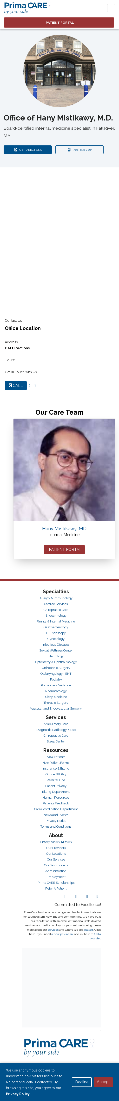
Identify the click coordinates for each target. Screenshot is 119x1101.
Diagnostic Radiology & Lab (56, 730)
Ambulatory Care (56, 724)
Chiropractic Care (56, 610)
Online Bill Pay (56, 774)
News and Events (56, 815)
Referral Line (56, 780)
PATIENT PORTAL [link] (59, 22)
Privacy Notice (56, 821)
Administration (55, 871)
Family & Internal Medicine (56, 621)
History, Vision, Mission (56, 842)
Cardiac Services (56, 604)
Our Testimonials (56, 865)
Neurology (56, 656)
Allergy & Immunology (56, 598)
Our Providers (56, 848)
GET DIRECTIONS (32, 149)
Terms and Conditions (55, 826)
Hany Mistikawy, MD (64, 529)
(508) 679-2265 (79, 149)
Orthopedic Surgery (56, 668)
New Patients (56, 757)
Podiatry (56, 679)
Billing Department (56, 792)
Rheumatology (56, 691)
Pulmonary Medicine (56, 685)
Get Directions (17, 348)
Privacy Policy (18, 1094)
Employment (56, 877)
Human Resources (56, 797)
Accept (103, 1081)
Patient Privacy (55, 786)
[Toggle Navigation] (111, 8)
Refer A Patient (55, 888)
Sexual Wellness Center (56, 650)
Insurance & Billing (55, 768)
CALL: (16, 385)
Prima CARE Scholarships (56, 882)
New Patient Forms (55, 762)
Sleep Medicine (56, 697)
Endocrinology (56, 615)
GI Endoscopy (56, 633)
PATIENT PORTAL (64, 549)
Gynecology (56, 639)
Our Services (56, 859)
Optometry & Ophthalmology (56, 662)
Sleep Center (56, 741)
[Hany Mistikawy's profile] (64, 470)
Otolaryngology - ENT (55, 673)
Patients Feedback (56, 803)
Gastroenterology (56, 627)
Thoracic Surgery (56, 702)
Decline (81, 1082)
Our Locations (56, 853)
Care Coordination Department (56, 809)
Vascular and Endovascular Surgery (56, 708)
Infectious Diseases (55, 644)
